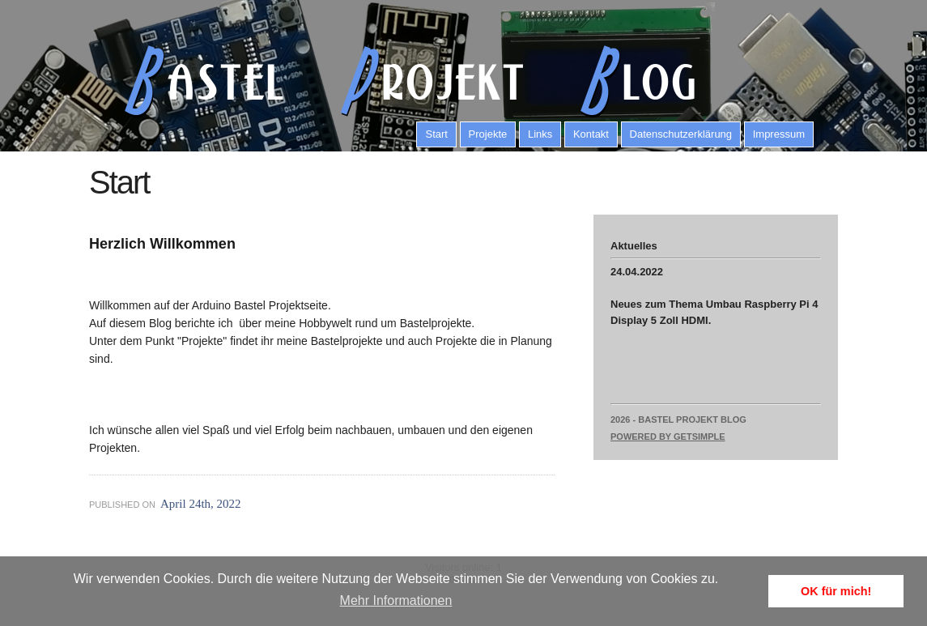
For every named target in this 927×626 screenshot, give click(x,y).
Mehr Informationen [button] (396, 600)
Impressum (779, 134)
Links (540, 134)
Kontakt (591, 134)
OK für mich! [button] (836, 591)
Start (436, 134)
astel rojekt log (401, 80)
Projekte (488, 134)
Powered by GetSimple (667, 436)
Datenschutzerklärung (681, 134)
